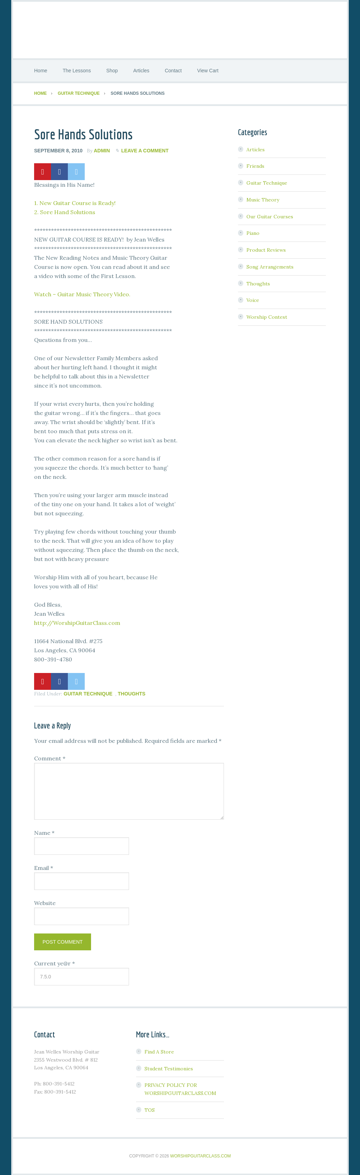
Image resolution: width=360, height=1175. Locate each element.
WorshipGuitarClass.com (200, 1155)
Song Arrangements (270, 266)
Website (45, 902)
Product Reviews (266, 249)
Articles (255, 149)
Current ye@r (54, 962)
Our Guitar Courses (269, 216)
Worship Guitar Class (180, 29)
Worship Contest (266, 316)
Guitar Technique (88, 693)
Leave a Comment (145, 150)
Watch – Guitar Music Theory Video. (82, 293)
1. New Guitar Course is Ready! (75, 202)
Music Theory (262, 199)
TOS (149, 1110)
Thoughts (132, 693)
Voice (252, 300)
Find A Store (159, 1051)
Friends (255, 166)
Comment (49, 757)
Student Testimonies (168, 1068)
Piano (252, 233)
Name (44, 832)
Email (43, 867)
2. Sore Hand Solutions (64, 211)
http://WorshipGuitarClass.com (77, 622)
